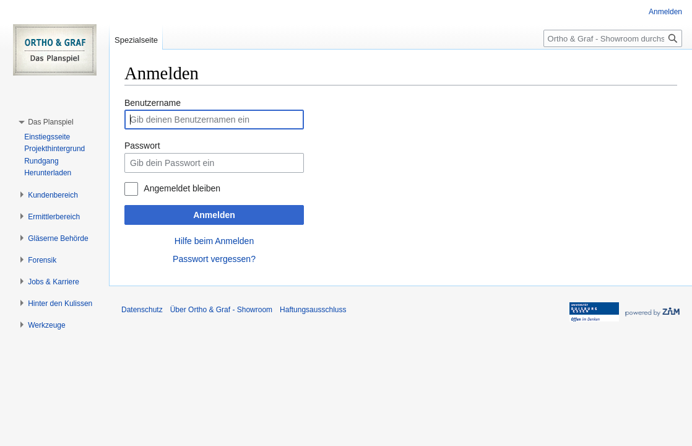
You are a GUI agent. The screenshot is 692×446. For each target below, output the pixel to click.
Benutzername (152, 103)
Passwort (142, 146)
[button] (50, 122)
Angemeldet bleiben (182, 188)
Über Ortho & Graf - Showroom (221, 309)
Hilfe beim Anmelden (214, 241)
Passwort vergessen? (214, 259)
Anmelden (214, 215)
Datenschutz (142, 309)
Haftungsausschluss (313, 309)
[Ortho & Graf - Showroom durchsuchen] (612, 38)
